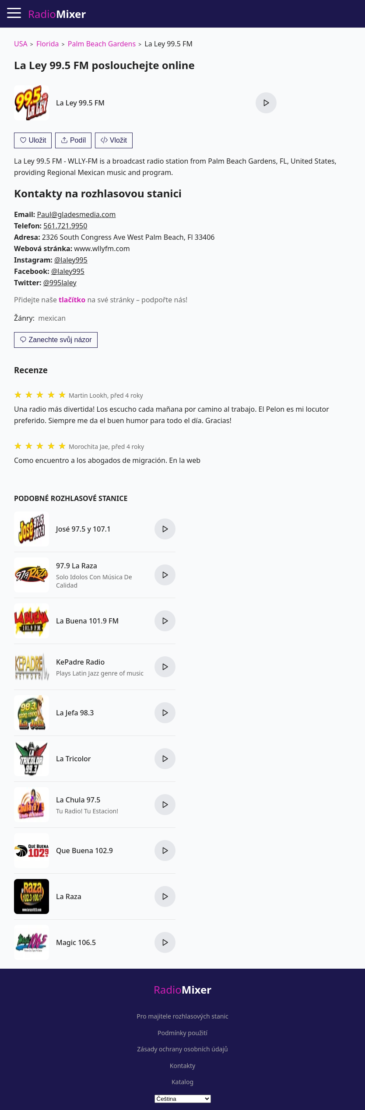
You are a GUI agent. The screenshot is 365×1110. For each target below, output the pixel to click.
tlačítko (72, 300)
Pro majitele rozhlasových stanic (182, 1016)
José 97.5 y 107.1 (83, 529)
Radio (182, 989)
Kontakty (182, 1066)
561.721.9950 (65, 226)
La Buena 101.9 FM (87, 621)
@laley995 (71, 260)
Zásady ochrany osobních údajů (182, 1049)
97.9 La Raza (76, 566)
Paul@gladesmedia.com (76, 214)
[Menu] (14, 13)
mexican (52, 318)
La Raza (68, 896)
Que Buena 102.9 (84, 850)
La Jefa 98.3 (75, 713)
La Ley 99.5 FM (80, 103)
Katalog (182, 1082)
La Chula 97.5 (78, 800)
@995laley (60, 282)
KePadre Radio (80, 662)
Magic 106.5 (76, 942)
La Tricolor (73, 758)
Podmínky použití (182, 1033)
